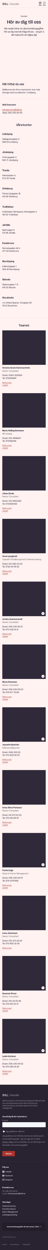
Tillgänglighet (26, 1244)
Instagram (7, 1180)
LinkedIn (5, 385)
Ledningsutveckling (9, 1215)
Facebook (7, 1176)
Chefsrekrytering (8, 1206)
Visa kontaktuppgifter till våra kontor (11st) (24, 1227)
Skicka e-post (7, 383)
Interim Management (10, 1212)
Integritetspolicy (14, 1244)
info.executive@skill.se (12, 110)
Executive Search (9, 1209)
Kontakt (4, 1244)
